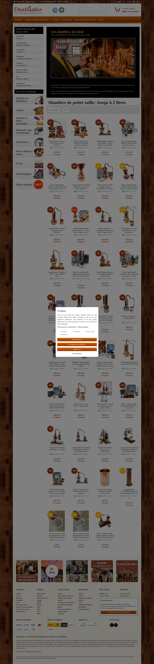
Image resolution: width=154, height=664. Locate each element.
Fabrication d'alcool (21, 605)
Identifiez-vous (103, 593)
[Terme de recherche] (91, 10)
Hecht (38, 613)
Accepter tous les (77, 339)
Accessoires (67, 19)
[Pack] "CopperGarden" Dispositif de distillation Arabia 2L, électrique (81, 143)
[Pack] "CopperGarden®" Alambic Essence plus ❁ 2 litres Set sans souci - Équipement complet (129, 143)
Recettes (81, 600)
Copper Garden (41, 593)
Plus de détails (77, 353)
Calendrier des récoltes (85, 598)
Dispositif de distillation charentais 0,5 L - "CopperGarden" (105, 449)
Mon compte (104, 590)
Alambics (18, 19)
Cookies (60, 600)
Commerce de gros (84, 609)
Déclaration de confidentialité (66, 327)
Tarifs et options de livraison (65, 596)
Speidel (39, 602)
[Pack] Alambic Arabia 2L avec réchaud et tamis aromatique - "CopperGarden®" (57, 143)
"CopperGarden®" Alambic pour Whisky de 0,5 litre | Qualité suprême (105, 406)
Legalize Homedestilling (85, 605)
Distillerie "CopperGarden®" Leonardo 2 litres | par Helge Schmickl (81, 364)
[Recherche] (106, 10)
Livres (101, 19)
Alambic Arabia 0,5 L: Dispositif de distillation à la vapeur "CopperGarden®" (105, 230)
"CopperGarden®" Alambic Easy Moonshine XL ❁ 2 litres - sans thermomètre (105, 318)
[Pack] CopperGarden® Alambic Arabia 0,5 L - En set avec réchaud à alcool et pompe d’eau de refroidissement (81, 230)
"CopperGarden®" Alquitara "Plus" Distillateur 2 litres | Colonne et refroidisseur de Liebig (56, 364)
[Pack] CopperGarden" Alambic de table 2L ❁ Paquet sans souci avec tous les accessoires (129, 274)
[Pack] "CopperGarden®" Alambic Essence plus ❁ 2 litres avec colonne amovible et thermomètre (129, 186)
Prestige (39, 600)
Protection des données (64, 598)
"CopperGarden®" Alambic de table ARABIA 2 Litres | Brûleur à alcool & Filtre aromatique (105, 143)
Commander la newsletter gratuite (118, 612)
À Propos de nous (125, 593)
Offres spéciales (20, 611)
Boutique (81, 593)
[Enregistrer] (31, 1)
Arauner (39, 605)
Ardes (38, 607)
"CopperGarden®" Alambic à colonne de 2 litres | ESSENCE (57, 230)
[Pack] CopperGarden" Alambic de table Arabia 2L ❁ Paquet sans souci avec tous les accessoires (57, 186)
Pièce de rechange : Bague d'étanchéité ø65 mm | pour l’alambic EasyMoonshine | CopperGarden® (81, 535)
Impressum (61, 613)
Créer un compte (104, 596)
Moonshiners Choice (42, 598)
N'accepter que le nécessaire (77, 344)
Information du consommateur (66, 602)
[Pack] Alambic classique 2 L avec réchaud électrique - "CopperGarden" (105, 274)
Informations (83, 590)
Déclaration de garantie (64, 609)
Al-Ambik (39, 596)
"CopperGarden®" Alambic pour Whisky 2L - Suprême (57, 448)
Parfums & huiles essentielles (24, 607)
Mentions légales (62, 611)
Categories (20, 590)
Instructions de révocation (65, 605)
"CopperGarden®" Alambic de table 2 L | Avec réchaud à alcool (57, 274)
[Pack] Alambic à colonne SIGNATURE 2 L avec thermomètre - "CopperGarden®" (129, 230)
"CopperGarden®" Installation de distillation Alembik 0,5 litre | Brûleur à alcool (81, 449)
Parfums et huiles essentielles (37, 19)
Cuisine (18, 596)
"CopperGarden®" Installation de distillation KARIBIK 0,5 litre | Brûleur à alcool (129, 449)
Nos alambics (82, 607)
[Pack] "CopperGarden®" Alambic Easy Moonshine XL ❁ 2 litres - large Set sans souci (81, 274)
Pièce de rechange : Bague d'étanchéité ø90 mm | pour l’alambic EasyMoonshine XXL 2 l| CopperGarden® (57, 535)
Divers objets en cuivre (22, 609)
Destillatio (124, 590)
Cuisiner (55, 19)
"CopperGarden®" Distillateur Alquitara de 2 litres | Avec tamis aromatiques (81, 186)
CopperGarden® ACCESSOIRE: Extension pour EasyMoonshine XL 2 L (129, 491)
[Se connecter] (19, 1)
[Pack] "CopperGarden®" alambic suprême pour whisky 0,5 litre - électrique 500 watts (105, 535)
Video (80, 602)
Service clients (63, 590)
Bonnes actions (124, 596)
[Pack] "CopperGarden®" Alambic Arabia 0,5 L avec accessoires (81, 491)
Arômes (81, 596)
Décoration (19, 598)
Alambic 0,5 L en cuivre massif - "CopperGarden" (81, 405)
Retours (60, 607)
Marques (40, 590)
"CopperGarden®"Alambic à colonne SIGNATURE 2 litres (129, 363)
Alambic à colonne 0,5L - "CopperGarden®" (129, 317)
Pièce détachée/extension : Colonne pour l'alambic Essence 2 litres (105, 491)
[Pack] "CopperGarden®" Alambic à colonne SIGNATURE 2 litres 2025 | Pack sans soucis (105, 186)
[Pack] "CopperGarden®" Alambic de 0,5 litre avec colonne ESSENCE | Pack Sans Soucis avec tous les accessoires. (57, 406)
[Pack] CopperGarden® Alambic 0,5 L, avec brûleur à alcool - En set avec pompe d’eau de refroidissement (57, 491)
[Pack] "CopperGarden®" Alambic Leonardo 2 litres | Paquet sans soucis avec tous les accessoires (105, 364)
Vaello (38, 609)
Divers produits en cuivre (85, 19)
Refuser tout (77, 349)
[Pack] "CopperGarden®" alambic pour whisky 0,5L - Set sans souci (129, 406)
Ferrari (39, 611)
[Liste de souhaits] (138, 1)
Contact (60, 593)
